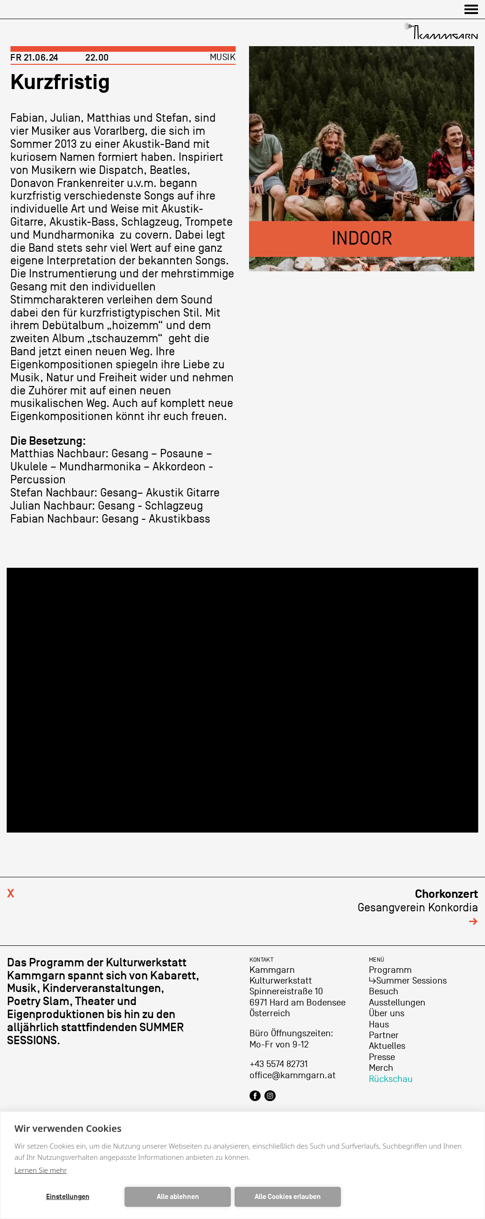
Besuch (383, 991)
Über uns (386, 1013)
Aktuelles (387, 1046)
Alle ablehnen (178, 1196)
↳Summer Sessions (408, 981)
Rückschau (391, 1079)
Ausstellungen (397, 1003)
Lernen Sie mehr (40, 1170)
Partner (384, 1035)
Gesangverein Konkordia (418, 907)
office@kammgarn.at (292, 1075)
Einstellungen (68, 1196)
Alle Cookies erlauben (288, 1196)
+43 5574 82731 (278, 1064)
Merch (381, 1068)
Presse (382, 1057)
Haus (379, 1024)
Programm (390, 970)
